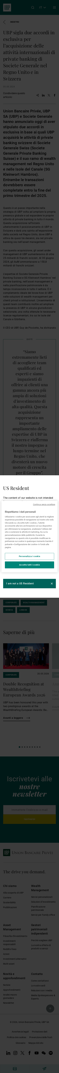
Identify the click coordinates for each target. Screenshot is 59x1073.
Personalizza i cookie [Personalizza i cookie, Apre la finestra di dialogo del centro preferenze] (29, 556)
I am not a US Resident (20, 583)
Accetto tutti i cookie (29, 565)
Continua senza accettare (44, 504)
